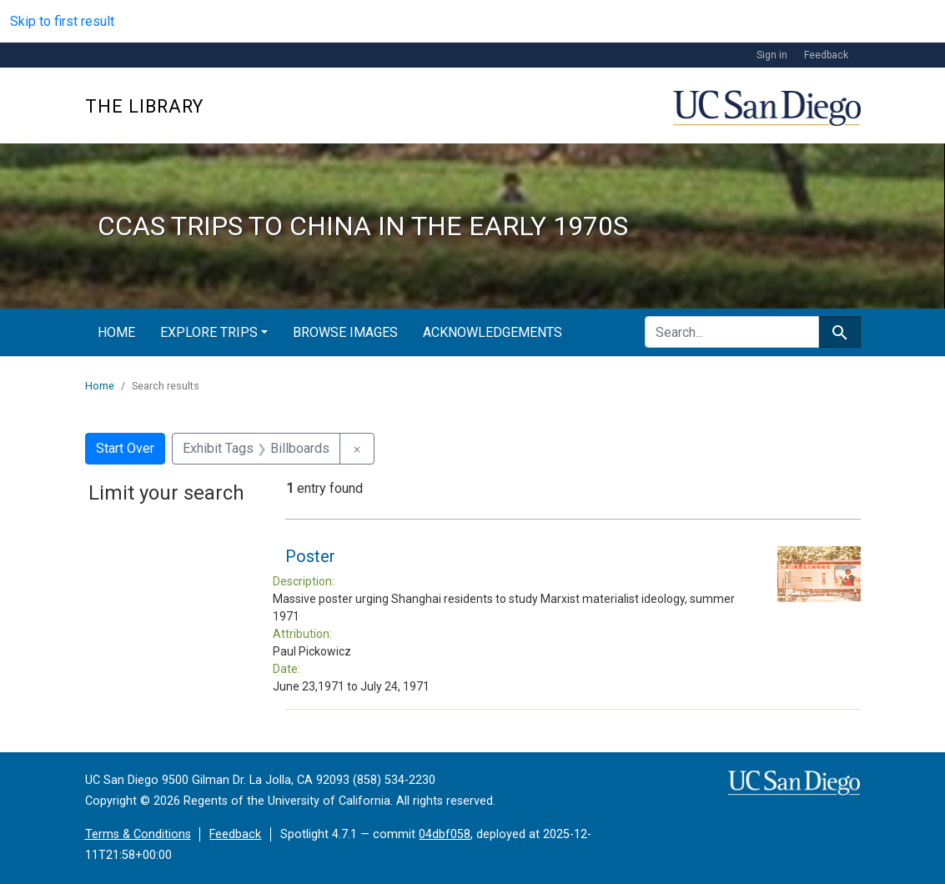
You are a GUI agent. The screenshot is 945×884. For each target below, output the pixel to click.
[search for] (732, 332)
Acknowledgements (492, 332)
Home (116, 332)
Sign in (772, 55)
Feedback (826, 55)
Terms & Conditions (138, 834)
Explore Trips (209, 332)
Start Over (125, 448)
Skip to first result (62, 21)
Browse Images (345, 332)
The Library (144, 106)
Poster (310, 556)
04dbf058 (444, 834)
